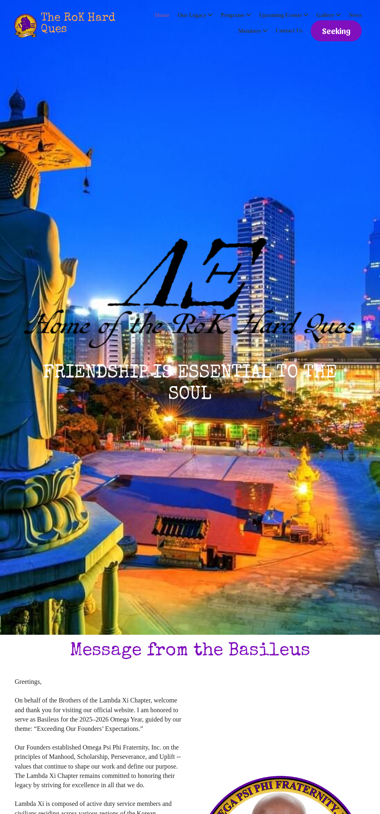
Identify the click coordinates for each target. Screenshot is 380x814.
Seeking (336, 31)
